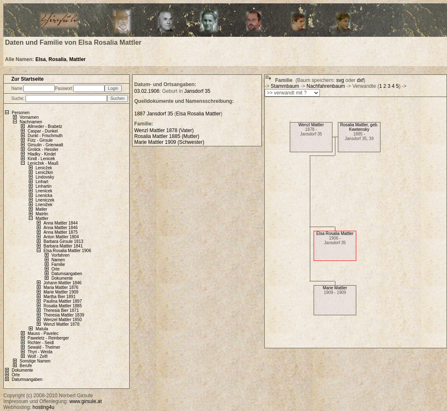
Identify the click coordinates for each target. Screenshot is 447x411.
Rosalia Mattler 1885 (62, 306)
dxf (360, 80)
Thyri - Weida (40, 352)
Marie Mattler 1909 (60, 292)
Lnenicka (44, 195)
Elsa (41, 59)
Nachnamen (31, 122)
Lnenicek (44, 191)
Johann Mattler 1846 (62, 283)
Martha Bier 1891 (59, 296)
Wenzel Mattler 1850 (62, 319)
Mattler (77, 59)
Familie (58, 264)
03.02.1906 (146, 91)
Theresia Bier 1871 (61, 310)
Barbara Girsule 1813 (63, 241)
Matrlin (42, 214)
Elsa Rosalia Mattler (335, 233)
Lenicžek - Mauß (43, 163)
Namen (58, 260)
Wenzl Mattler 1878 (61, 324)
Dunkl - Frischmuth (45, 135)
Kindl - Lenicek (41, 158)
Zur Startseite (27, 79)
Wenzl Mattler (311, 125)
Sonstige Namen (35, 361)
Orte (55, 269)
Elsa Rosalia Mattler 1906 (67, 250)
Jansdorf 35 (197, 91)
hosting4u (43, 407)
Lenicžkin (44, 172)
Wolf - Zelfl (38, 356)
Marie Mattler (335, 288)
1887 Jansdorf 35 (153, 114)
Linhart (42, 181)
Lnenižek (44, 204)
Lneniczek (45, 200)
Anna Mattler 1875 (60, 232)
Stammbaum (285, 86)
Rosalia (57, 59)
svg (340, 80)
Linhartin (43, 186)
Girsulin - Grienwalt (45, 145)
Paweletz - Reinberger (48, 338)
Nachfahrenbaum (326, 86)
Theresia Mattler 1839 (63, 315)
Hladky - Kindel (42, 154)
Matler (41, 209)
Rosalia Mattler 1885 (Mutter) (166, 136)
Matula (42, 329)
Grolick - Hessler (43, 149)
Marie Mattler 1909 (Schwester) (169, 142)
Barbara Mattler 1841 (63, 246)
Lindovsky (45, 177)
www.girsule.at (85, 401)
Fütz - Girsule (40, 140)
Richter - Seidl (41, 342)
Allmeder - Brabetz (45, 126)
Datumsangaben (66, 273)
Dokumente (62, 278)
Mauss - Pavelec (43, 333)
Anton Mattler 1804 (61, 237)
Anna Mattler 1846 (60, 227)
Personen (21, 112)
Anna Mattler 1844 (60, 223)
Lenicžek (44, 168)
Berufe (26, 365)
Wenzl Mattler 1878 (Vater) (164, 130)
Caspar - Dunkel (43, 131)
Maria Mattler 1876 (60, 287)
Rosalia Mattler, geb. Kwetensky (359, 127)
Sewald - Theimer (44, 347)
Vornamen (29, 117)
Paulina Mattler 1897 (62, 301)
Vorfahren (60, 255)
